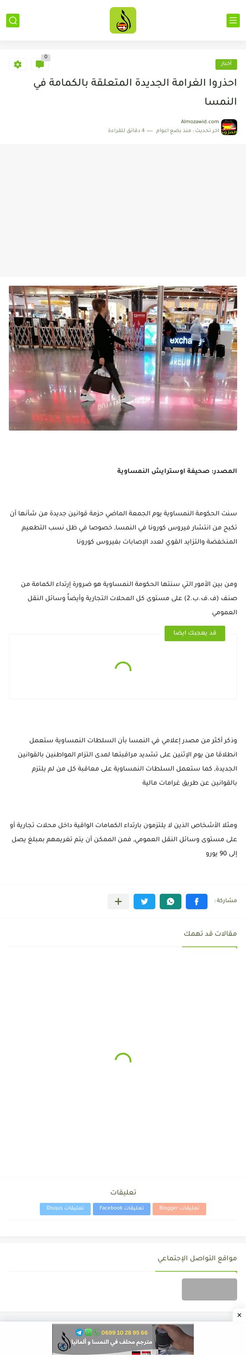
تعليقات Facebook (122, 1209)
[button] (197, 901)
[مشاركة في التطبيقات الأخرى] (118, 901)
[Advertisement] (123, 210)
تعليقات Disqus (65, 1209)
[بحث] (12, 20)
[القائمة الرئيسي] (233, 20)
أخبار (226, 64)
